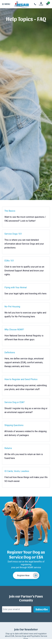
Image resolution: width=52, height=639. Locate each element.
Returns (8, 448)
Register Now (27, 575)
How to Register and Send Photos (20, 379)
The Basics (9, 211)
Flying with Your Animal (15, 287)
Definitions (9, 352)
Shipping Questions (13, 425)
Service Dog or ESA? (14, 402)
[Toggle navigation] (6, 4)
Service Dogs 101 (13, 234)
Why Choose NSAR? (14, 329)
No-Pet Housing (12, 306)
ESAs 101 (9, 260)
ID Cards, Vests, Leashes (16, 471)
